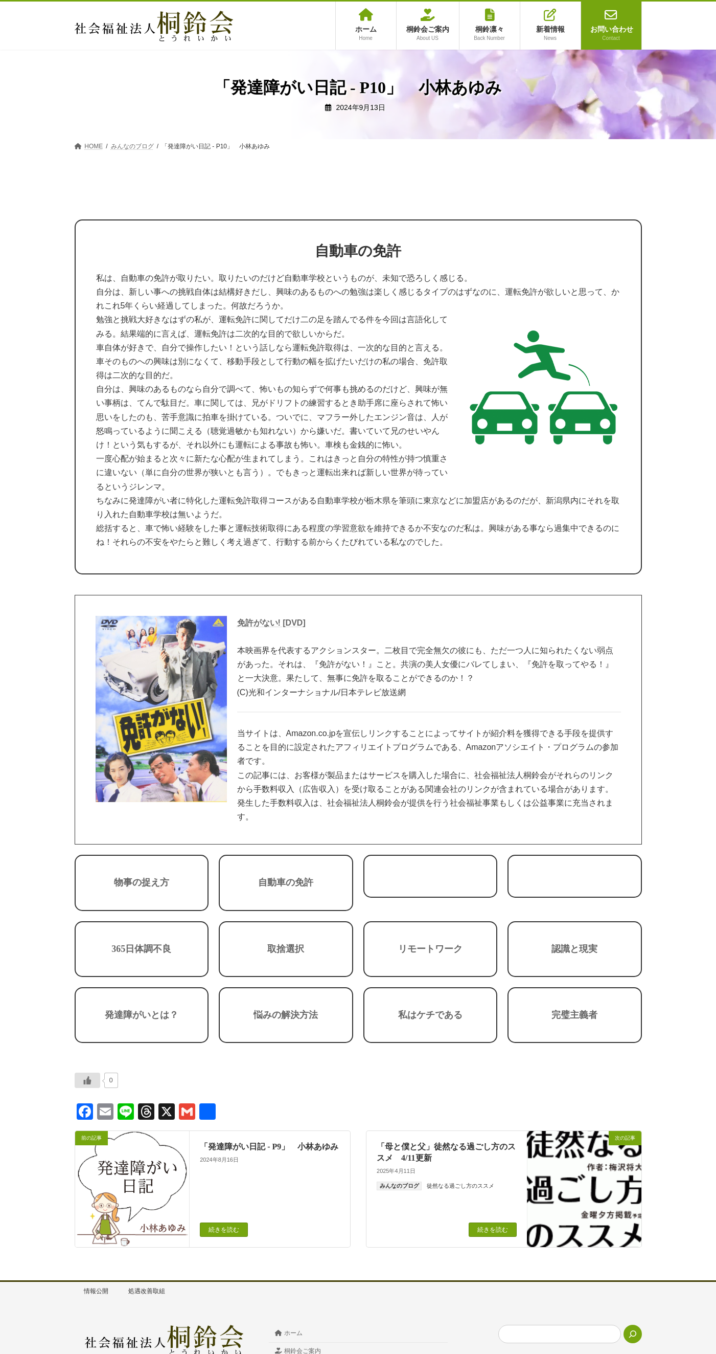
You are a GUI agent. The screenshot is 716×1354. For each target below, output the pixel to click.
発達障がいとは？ (141, 1015)
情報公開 (96, 1291)
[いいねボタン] (87, 1080)
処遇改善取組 (146, 1291)
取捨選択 (285, 949)
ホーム (289, 1333)
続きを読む (224, 1229)
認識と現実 (574, 949)
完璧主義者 (574, 1015)
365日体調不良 (141, 949)
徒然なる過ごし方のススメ (460, 1186)
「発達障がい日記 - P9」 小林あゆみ (269, 1146)
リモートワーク (430, 949)
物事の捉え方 (141, 882)
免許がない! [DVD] (271, 622)
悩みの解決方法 (285, 1015)
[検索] (632, 1334)
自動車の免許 (285, 882)
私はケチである (430, 1015)
